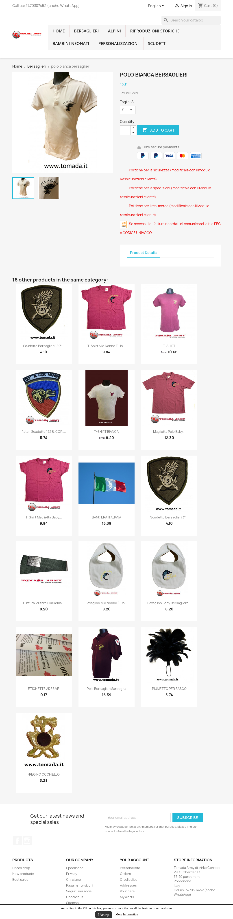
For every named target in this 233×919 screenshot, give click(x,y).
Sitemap (72, 903)
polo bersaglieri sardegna (106, 689)
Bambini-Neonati (71, 43)
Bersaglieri (86, 31)
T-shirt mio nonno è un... (106, 346)
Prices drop (21, 868)
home (59, 31)
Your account (134, 859)
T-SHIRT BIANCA (106, 431)
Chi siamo (73, 879)
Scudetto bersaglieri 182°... (43, 346)
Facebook (17, 840)
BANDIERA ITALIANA (106, 517)
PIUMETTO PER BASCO (169, 689)
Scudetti (157, 43)
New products (23, 874)
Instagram (27, 840)
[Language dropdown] (156, 6)
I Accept (104, 915)
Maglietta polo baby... (169, 431)
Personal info (130, 868)
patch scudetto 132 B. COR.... (44, 431)
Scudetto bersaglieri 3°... (169, 517)
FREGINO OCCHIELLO (44, 774)
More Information (126, 914)
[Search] (191, 20)
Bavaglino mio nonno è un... (106, 603)
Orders (125, 874)
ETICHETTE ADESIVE (43, 689)
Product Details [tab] (143, 252)
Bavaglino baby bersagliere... (169, 603)
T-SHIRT (169, 346)
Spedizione (74, 868)
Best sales (20, 879)
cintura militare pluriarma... (43, 603)
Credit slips (128, 879)
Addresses (128, 885)
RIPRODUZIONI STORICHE (155, 31)
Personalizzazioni (118, 43)
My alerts (127, 897)
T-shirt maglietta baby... (44, 517)
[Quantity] (125, 130)
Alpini (114, 31)
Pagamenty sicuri (79, 885)
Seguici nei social (79, 891)
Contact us (74, 897)
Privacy (71, 874)
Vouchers (127, 891)
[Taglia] (127, 110)
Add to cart (158, 130)
